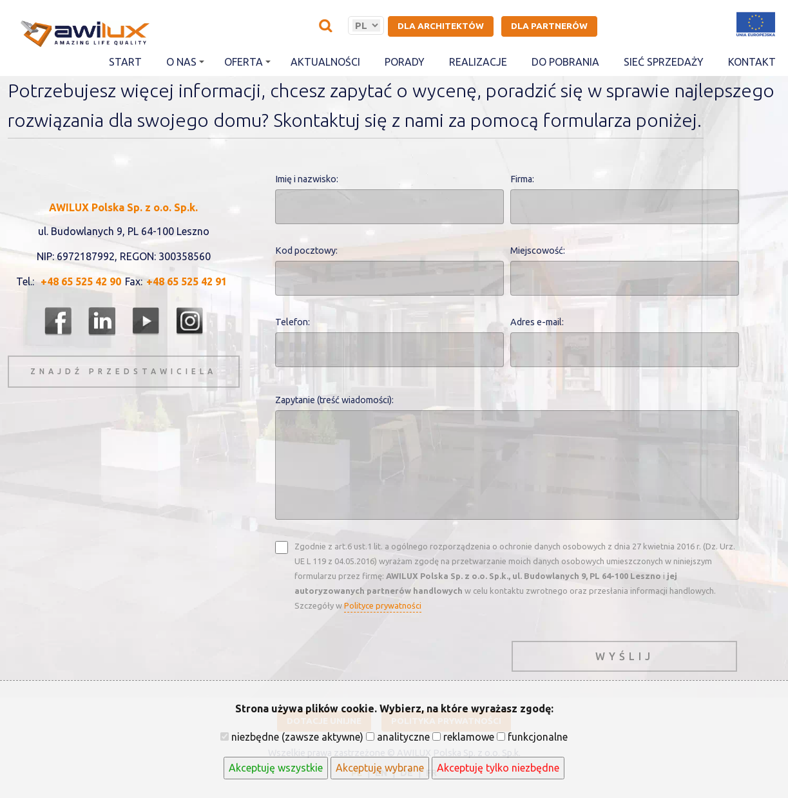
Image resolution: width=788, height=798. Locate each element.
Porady (405, 62)
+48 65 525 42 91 (186, 281)
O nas (185, 62)
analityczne (398, 737)
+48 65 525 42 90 (81, 281)
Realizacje (478, 62)
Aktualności (325, 62)
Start (125, 62)
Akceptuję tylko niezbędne (498, 768)
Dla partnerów (549, 26)
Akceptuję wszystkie (276, 768)
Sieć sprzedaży (664, 62)
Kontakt (752, 62)
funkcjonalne (532, 737)
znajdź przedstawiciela (123, 371)
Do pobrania (565, 62)
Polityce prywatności (382, 605)
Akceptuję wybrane (380, 768)
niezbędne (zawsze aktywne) (291, 737)
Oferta (247, 62)
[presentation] (373, 653)
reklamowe (463, 737)
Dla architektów (441, 26)
